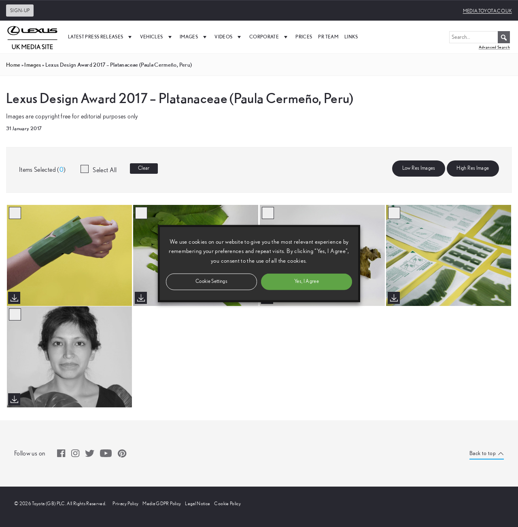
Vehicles (157, 37)
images (32, 64)
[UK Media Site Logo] (32, 37)
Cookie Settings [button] (211, 281)
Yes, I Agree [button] (306, 281)
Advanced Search (494, 47)
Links (351, 36)
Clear (144, 168)
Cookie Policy (227, 503)
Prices (303, 36)
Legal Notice (197, 503)
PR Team (328, 36)
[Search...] (479, 37)
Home (13, 64)
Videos (228, 37)
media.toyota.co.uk (487, 10)
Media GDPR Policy (161, 503)
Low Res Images (418, 168)
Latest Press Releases (101, 37)
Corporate (269, 37)
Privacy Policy (125, 503)
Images (194, 37)
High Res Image (472, 168)
